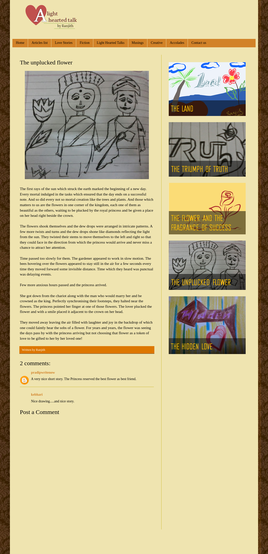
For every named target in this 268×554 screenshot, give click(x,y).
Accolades (177, 43)
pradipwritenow (43, 372)
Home (20, 43)
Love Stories (63, 43)
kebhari (37, 394)
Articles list (40, 43)
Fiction (85, 43)
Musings (138, 43)
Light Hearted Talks (111, 43)
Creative (157, 43)
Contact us (198, 43)
